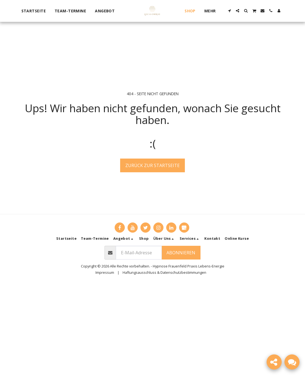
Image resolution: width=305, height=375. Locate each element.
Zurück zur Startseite (152, 165)
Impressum (104, 272)
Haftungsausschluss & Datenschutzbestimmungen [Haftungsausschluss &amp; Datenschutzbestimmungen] (164, 272)
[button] (107, 11)
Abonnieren (180, 253)
